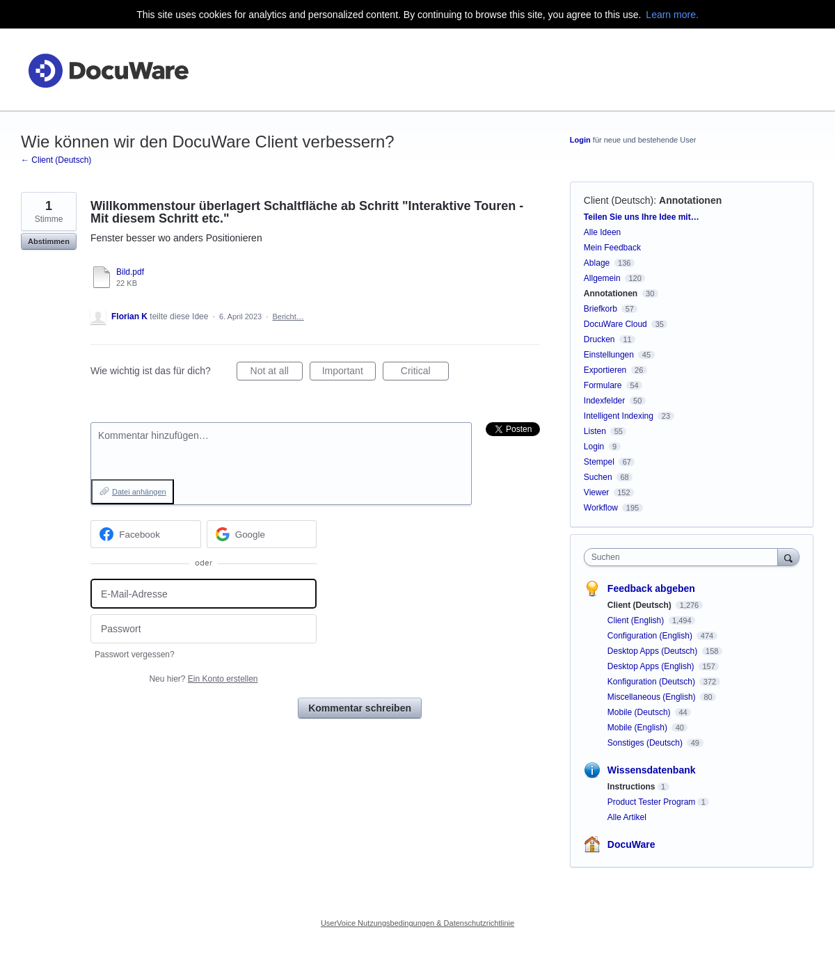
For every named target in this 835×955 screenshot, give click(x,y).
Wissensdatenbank (651, 770)
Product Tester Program (651, 802)
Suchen (598, 477)
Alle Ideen (602, 232)
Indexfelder (604, 401)
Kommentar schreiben (359, 708)
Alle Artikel (626, 817)
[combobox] (684, 557)
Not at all (276, 372)
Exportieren (605, 370)
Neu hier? (203, 679)
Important (349, 372)
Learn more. (672, 14)
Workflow (601, 508)
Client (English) (637, 620)
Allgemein (602, 278)
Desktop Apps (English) (652, 666)
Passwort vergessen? (135, 654)
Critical (425, 372)
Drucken (599, 339)
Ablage (597, 263)
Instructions (631, 787)
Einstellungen (609, 355)
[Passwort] (203, 629)
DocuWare (631, 844)
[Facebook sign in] (145, 534)
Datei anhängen (139, 492)
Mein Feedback (612, 247)
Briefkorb (600, 309)
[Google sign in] (262, 534)
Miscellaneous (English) (652, 697)
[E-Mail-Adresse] (203, 594)
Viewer (596, 492)
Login (580, 140)
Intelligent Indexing (618, 416)
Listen (595, 431)
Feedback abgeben (651, 588)
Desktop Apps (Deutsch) (653, 651)
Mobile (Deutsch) (640, 712)
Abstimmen (49, 241)
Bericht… (287, 316)
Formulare (603, 385)
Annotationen (690, 200)
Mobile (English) (638, 727)
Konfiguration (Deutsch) (652, 682)
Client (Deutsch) (618, 200)
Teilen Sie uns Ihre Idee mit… (641, 217)
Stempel (599, 462)
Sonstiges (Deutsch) (646, 743)
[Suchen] (788, 556)
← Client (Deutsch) (56, 160)
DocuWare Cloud (615, 324)
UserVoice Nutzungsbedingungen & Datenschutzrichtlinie (417, 923)
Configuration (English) (650, 636)
